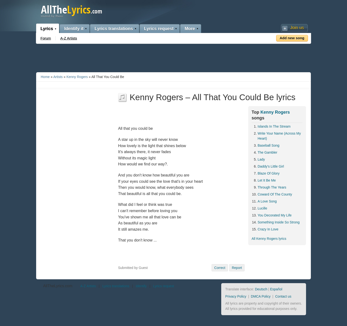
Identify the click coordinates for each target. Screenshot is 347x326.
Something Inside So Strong (279, 222)
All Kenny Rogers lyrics (269, 239)
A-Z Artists (68, 38)
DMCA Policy (261, 296)
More (190, 28)
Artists (58, 77)
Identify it (73, 28)
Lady (261, 159)
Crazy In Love (268, 229)
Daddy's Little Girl (271, 166)
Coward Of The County (275, 194)
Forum (45, 38)
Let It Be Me (267, 180)
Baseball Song (268, 145)
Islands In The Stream (274, 126)
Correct (219, 268)
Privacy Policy (235, 296)
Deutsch (261, 289)
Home (45, 77)
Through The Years (272, 187)
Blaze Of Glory (269, 173)
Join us (297, 27)
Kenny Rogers (77, 77)
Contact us (283, 296)
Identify (141, 286)
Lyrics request (159, 28)
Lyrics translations (113, 28)
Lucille (262, 208)
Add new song (292, 38)
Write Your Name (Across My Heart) (279, 135)
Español (276, 289)
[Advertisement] (173, 57)
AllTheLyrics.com (57, 286)
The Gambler (267, 152)
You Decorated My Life (275, 215)
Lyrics (46, 28)
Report (237, 268)
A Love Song (267, 201)
